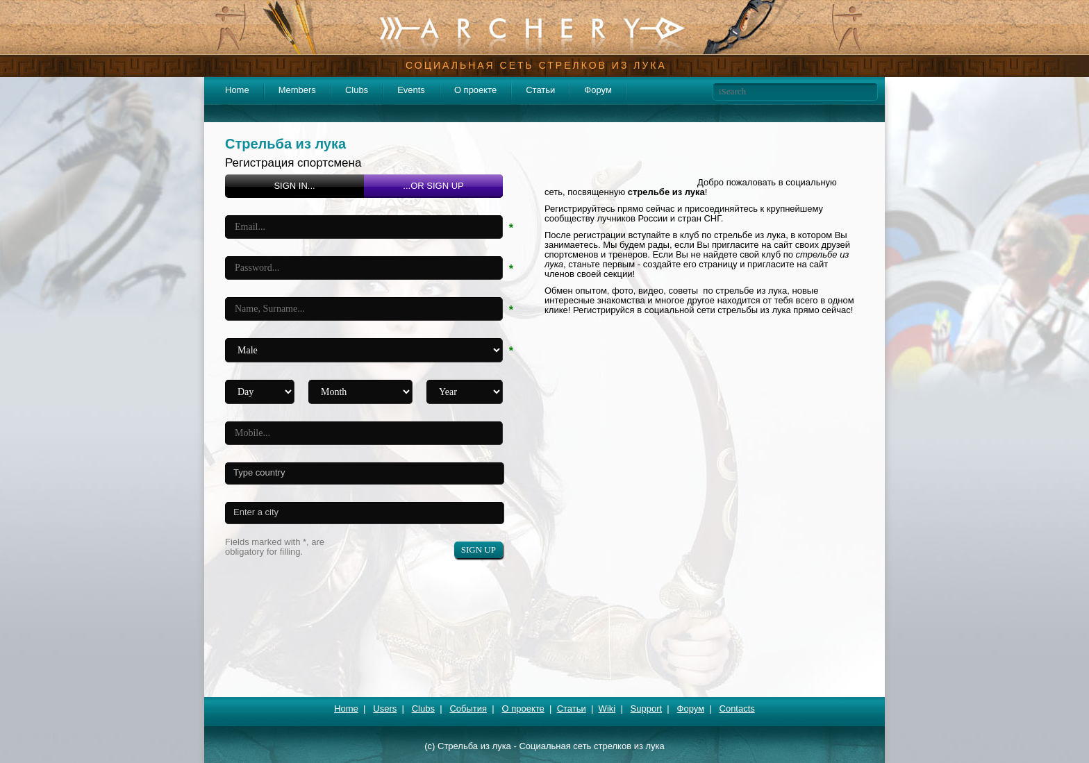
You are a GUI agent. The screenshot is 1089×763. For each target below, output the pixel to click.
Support (647, 708)
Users (385, 708)
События (468, 708)
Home (237, 90)
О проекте (475, 90)
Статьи (540, 90)
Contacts (737, 708)
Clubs (356, 90)
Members (297, 90)
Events (411, 90)
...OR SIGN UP (433, 186)
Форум (598, 90)
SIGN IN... (294, 186)
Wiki (607, 708)
